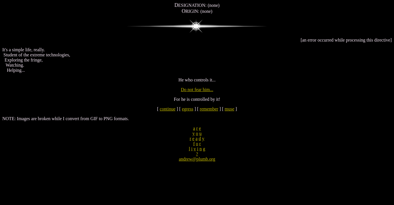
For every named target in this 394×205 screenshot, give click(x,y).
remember (209, 108)
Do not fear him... (197, 89)
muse (229, 108)
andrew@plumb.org (197, 159)
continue (167, 108)
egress (187, 108)
